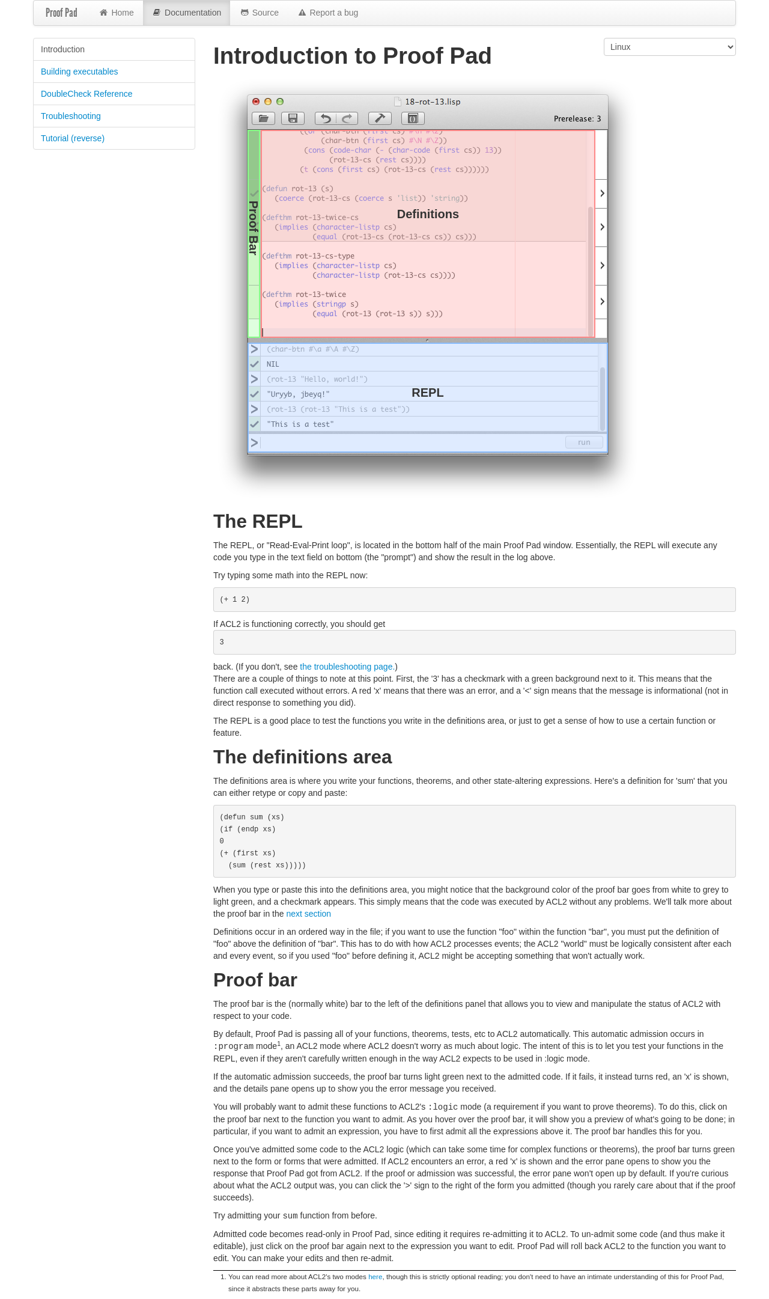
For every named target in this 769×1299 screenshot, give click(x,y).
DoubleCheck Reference (87, 94)
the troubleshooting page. (347, 666)
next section (308, 913)
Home (116, 13)
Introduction (63, 49)
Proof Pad (62, 12)
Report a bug (327, 13)
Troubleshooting (71, 116)
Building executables (79, 71)
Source (259, 13)
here (375, 1275)
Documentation (187, 13)
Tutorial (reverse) (73, 138)
